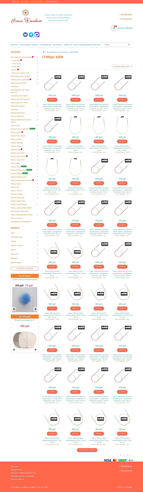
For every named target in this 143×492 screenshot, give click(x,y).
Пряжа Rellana (19, 173)
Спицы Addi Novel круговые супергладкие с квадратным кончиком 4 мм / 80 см (99, 273)
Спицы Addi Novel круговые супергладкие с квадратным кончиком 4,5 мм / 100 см (52, 357)
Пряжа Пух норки (18, 197)
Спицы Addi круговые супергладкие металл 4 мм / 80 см (52, 273)
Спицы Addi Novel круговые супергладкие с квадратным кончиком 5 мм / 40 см (52, 106)
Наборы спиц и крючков (21, 79)
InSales (129, 487)
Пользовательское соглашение (22, 476)
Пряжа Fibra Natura (18, 136)
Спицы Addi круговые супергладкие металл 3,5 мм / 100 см (99, 440)
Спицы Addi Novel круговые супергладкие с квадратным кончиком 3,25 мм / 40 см (122, 106)
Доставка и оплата (29, 45)
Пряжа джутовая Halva (20, 211)
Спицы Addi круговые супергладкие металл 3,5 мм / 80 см (75, 315)
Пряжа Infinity (16, 146)
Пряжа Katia (16, 149)
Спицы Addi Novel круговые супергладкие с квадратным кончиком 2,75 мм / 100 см (75, 399)
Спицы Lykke (16, 67)
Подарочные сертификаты (21, 221)
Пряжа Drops (17, 132)
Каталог (14, 45)
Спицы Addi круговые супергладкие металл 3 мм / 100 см (122, 440)
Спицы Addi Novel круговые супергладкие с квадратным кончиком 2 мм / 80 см (122, 273)
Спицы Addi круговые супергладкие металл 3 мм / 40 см (75, 190)
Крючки (15, 70)
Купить (52, 100)
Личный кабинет (52, 2)
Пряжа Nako (16, 163)
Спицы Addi (17, 60)
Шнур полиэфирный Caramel (22, 215)
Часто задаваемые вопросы (87, 45)
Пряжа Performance (21, 170)
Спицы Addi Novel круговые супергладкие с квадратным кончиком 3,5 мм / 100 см (52, 399)
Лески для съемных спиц (21, 73)
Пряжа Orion (19, 167)
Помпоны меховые (18, 106)
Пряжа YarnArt (16, 191)
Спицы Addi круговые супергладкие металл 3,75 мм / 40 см (122, 148)
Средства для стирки (19, 96)
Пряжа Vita (15, 187)
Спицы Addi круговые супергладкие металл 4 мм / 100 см (52, 440)
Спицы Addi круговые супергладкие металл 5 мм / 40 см (75, 148)
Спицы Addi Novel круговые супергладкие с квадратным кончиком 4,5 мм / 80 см (99, 190)
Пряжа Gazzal (16, 139)
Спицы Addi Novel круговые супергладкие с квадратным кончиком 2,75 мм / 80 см (99, 232)
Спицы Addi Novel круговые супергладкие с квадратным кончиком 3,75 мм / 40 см (99, 106)
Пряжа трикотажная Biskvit (21, 208)
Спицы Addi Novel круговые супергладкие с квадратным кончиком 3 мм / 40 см (52, 148)
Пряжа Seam (16, 184)
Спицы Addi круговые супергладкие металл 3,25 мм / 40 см (52, 190)
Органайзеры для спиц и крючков (20, 91)
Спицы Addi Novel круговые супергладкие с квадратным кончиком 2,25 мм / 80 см (122, 232)
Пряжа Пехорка (17, 194)
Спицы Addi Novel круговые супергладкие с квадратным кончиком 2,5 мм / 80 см (75, 232)
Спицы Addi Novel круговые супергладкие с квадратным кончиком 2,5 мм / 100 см (122, 357)
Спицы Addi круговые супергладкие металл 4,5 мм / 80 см (75, 273)
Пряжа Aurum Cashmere (23, 129)
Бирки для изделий (18, 83)
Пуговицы (15, 109)
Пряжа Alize (15, 125)
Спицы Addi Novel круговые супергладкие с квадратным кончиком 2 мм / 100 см (122, 399)
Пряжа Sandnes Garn (19, 177)
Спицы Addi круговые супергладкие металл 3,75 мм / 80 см (52, 315)
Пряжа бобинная (17, 116)
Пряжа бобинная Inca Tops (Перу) (21, 121)
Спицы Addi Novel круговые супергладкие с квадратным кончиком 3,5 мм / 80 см (122, 190)
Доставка (25, 2)
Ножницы (15, 86)
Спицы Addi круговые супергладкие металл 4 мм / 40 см (99, 148)
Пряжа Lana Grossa (19, 156)
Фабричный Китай (18, 113)
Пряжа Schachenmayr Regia (22, 180)
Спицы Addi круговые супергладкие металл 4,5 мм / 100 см (75, 440)
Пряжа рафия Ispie (18, 201)
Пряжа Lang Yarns (18, 160)
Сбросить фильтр (24, 268)
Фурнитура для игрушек (20, 99)
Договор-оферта (17, 479)
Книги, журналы (17, 218)
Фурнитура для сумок (19, 102)
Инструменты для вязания (22, 57)
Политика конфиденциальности (23, 473)
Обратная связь (37, 2)
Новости (15, 2)
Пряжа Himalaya (17, 143)
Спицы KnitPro (17, 64)
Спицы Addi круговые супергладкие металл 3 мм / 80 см (99, 315)
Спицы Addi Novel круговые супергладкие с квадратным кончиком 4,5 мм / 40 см (75, 106)
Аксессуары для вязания (20, 76)
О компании (45, 45)
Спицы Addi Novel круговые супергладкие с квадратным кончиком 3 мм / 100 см (99, 357)
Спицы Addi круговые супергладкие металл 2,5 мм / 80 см (122, 315)
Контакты (57, 45)
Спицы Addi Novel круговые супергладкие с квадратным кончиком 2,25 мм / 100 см (99, 399)
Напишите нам (16, 470)
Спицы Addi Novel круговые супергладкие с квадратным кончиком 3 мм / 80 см (52, 232)
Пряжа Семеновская (19, 204)
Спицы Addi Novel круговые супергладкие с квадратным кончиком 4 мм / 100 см (75, 357)
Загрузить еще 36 (87, 450)
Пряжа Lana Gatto (18, 153)
